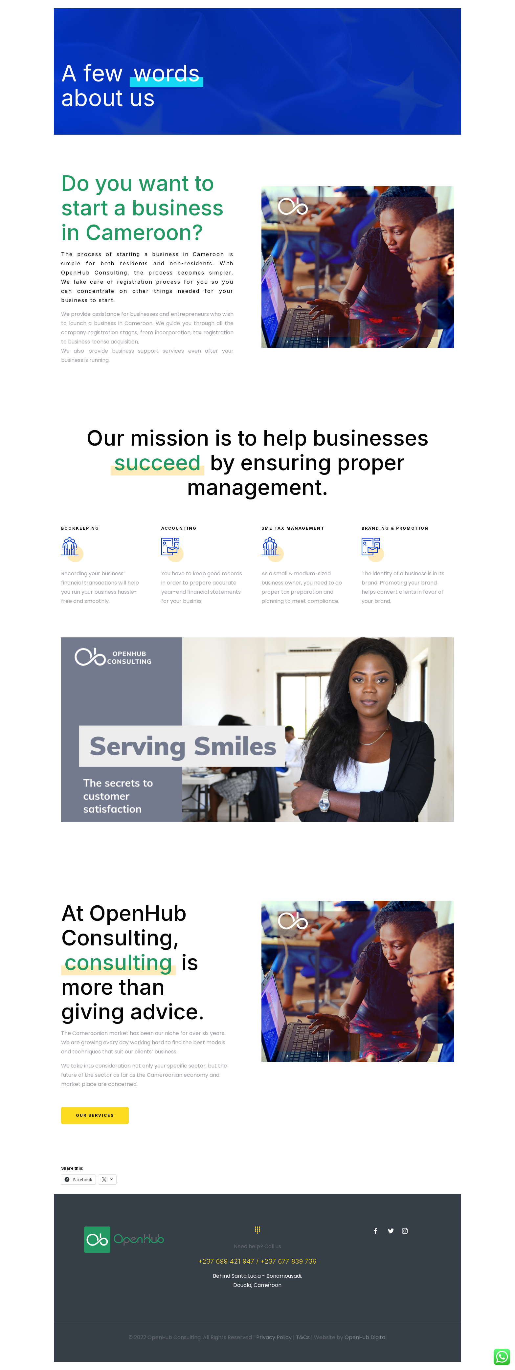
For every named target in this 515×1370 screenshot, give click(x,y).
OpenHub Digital (366, 1337)
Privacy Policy (274, 1337)
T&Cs (303, 1337)
